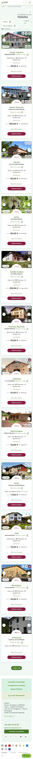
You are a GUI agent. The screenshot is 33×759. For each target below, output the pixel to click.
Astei (16, 533)
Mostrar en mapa (22, 54)
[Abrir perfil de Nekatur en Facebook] (11, 736)
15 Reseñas (6, 477)
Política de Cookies (23, 752)
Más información (16, 71)
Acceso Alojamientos (16, 695)
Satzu (16, 483)
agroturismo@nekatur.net (12, 728)
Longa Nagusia (16, 52)
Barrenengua (16, 431)
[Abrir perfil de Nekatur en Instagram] (6, 736)
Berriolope (16, 585)
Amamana (16, 637)
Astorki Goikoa (16, 271)
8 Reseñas (6, 527)
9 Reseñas (6, 46)
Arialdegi (16, 378)
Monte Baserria (16, 107)
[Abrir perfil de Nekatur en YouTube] (21, 736)
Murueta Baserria (16, 326)
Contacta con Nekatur (16, 731)
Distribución (16, 63)
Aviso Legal (12, 752)
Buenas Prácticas (16, 689)
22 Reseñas (6, 211)
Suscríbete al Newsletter (16, 682)
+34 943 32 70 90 (11, 725)
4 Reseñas (6, 373)
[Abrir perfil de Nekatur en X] (16, 736)
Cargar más (16, 668)
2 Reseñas (6, 579)
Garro (16, 217)
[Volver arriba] (2, 756)
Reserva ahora (16, 76)
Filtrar (7, 22)
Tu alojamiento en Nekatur (16, 685)
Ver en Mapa (9, 26)
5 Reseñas (6, 266)
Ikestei (16, 162)
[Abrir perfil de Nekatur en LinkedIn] (25, 736)
